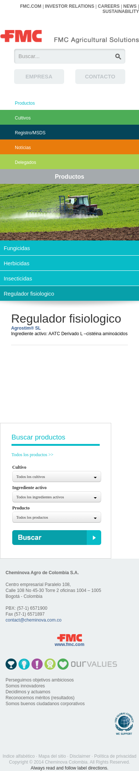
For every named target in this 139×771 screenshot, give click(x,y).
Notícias (23, 147)
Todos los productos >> (32, 454)
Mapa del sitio (52, 756)
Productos (25, 103)
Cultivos (23, 118)
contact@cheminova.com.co (34, 620)
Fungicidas (17, 248)
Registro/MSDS (30, 132)
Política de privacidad (115, 756)
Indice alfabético (19, 756)
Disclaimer (80, 756)
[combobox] (56, 476)
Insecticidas (18, 279)
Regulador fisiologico (29, 294)
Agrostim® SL (26, 328)
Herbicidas (16, 263)
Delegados (25, 162)
